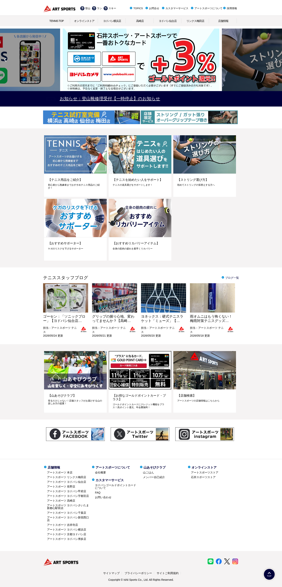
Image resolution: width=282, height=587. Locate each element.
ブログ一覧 (232, 277)
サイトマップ (111, 573)
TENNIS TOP (56, 20)
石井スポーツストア (203, 477)
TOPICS (138, 8)
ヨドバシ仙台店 (168, 20)
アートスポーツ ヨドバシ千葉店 (66, 512)
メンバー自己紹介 (154, 477)
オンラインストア (84, 20)
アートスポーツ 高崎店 (61, 500)
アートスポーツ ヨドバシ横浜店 (66, 529)
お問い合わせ (103, 497)
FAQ (97, 492)
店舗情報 (223, 20)
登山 (87, 8)
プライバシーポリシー (138, 573)
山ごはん (148, 472)
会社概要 (100, 472)
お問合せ (154, 8)
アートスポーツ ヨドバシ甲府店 (66, 491)
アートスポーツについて (208, 8)
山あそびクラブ (154, 467)
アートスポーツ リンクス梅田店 (66, 477)
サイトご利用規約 (168, 573)
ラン (99, 8)
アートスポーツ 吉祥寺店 (62, 524)
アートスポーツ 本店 (59, 472)
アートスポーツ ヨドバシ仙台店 (66, 481)
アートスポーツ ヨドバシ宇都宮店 (68, 495)
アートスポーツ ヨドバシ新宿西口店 (68, 519)
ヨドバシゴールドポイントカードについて (115, 486)
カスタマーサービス (176, 8)
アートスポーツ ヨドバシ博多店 (66, 538)
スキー (112, 8)
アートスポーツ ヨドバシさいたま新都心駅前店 (68, 507)
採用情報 (232, 8)
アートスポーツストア (204, 472)
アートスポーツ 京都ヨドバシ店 (66, 534)
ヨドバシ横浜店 (112, 20)
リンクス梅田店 (195, 20)
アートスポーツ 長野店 (61, 486)
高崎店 (140, 20)
